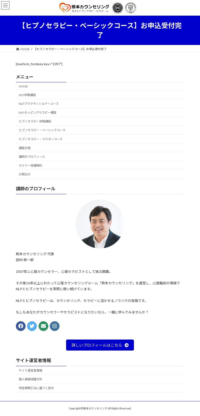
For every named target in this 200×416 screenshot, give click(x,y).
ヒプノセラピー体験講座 (35, 121)
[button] (100, 345)
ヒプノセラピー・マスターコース (40, 139)
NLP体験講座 (27, 95)
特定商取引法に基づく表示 (36, 388)
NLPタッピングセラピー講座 (37, 112)
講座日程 (24, 148)
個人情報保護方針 (30, 379)
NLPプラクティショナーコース (39, 104)
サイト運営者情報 (30, 370)
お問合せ (24, 174)
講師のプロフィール (32, 157)
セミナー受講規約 (30, 165)
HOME (23, 86)
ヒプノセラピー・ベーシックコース (42, 130)
